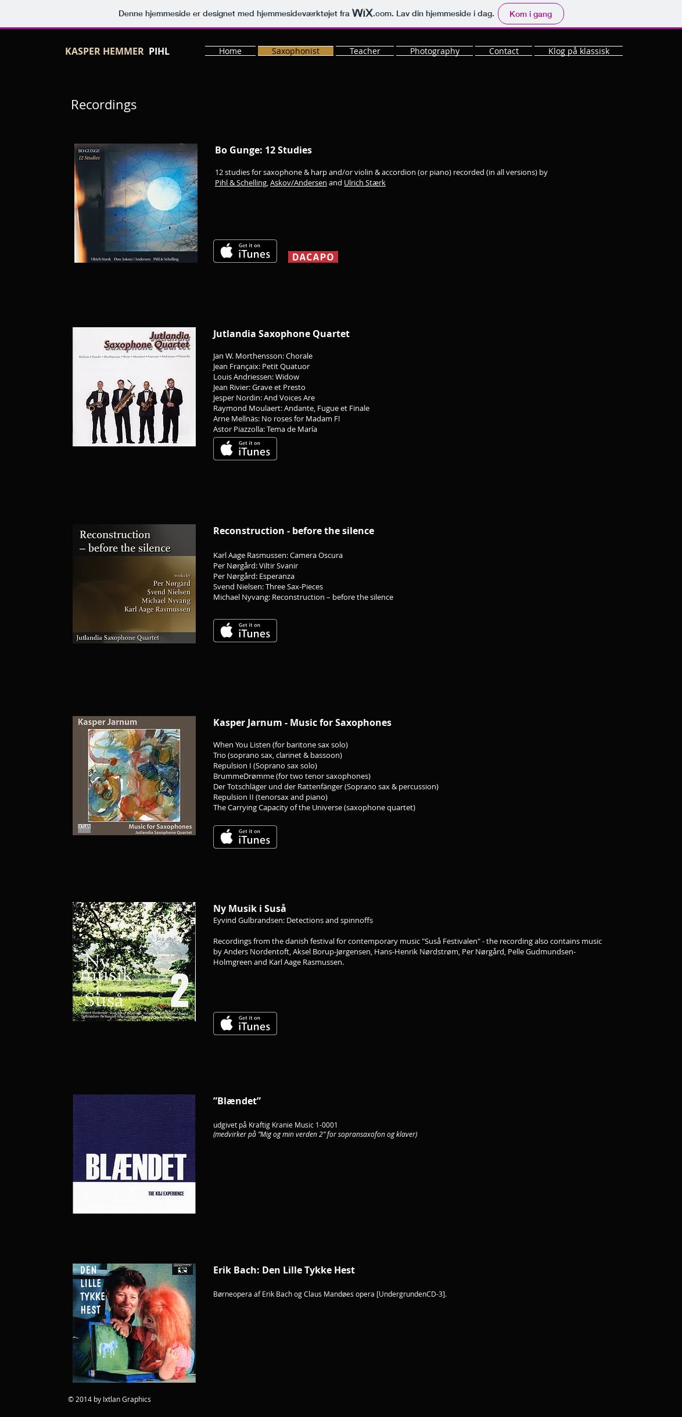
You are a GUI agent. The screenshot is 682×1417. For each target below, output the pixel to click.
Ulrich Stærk (365, 182)
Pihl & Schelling (241, 182)
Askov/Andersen (298, 182)
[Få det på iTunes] (245, 251)
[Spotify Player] (493, 437)
